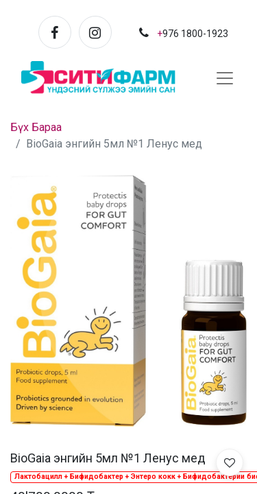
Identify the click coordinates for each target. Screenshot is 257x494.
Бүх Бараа (36, 127)
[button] (229, 462)
